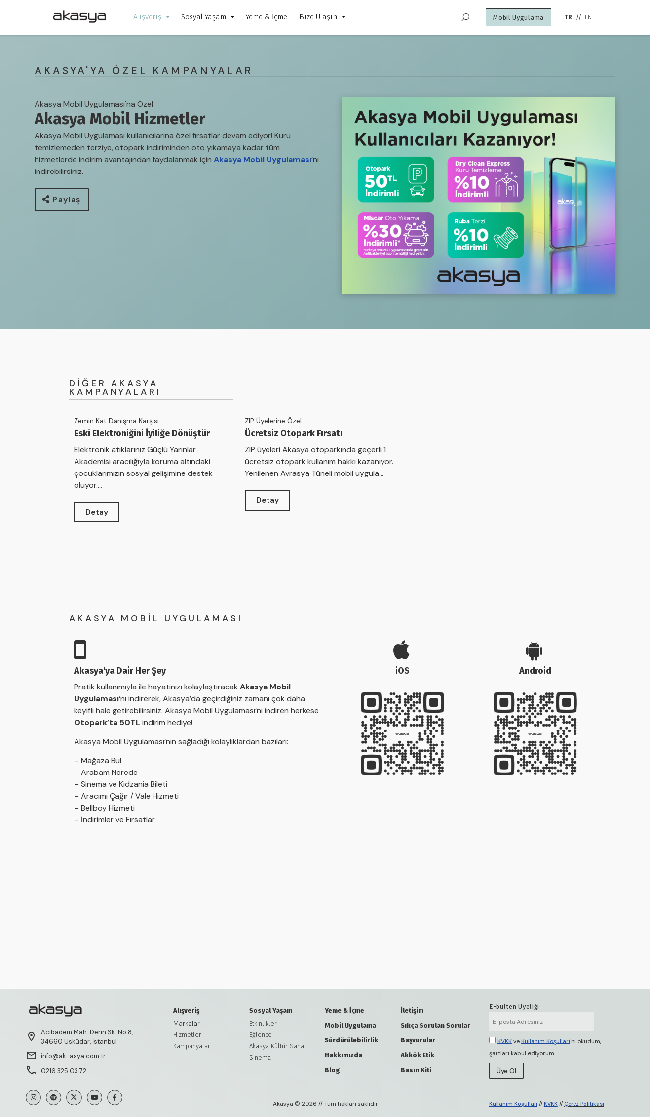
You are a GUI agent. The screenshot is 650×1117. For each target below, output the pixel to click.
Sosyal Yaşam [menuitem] (207, 16)
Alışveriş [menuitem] (151, 16)
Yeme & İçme (344, 1010)
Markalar (186, 1023)
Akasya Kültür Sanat (277, 1046)
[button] (62, 199)
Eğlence (260, 1034)
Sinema (260, 1057)
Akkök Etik (417, 1055)
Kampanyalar (191, 1046)
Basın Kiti (416, 1070)
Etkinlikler (263, 1023)
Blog (332, 1070)
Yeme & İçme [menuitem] (266, 16)
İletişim (412, 1010)
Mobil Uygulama (350, 1025)
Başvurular (418, 1040)
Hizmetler (187, 1034)
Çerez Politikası (584, 1103)
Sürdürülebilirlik (351, 1040)
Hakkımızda (343, 1055)
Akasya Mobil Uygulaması (262, 159)
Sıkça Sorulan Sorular (435, 1025)
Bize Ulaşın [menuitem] (322, 16)
